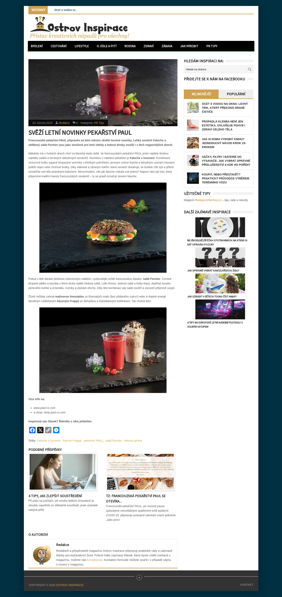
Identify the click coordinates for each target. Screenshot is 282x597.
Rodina (130, 46)
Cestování (59, 46)
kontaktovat (94, 559)
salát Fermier (114, 440)
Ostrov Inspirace (69, 585)
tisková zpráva (133, 440)
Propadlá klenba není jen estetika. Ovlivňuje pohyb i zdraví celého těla (223, 125)
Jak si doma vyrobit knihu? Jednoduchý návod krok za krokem (224, 143)
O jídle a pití (106, 46)
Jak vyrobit (189, 46)
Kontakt (246, 584)
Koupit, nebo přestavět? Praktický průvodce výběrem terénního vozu (225, 178)
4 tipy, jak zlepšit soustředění (55, 496)
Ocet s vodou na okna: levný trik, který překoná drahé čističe (225, 107)
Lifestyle (82, 46)
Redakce (64, 122)
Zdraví (148, 46)
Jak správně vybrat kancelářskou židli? (213, 270)
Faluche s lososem (48, 440)
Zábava (167, 46)
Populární (236, 94)
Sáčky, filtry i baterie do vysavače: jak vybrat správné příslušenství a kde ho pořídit (226, 160)
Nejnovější (201, 94)
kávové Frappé (72, 440)
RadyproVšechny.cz (208, 200)
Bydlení (37, 46)
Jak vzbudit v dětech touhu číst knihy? (212, 296)
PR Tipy (211, 46)
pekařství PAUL (93, 440)
